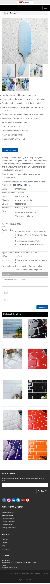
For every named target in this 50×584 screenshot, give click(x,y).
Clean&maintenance (8, 518)
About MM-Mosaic (8, 512)
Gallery (4, 543)
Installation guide (7, 515)
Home (6, 13)
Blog (3, 546)
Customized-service (8, 522)
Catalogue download (8, 528)
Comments (42, 307)
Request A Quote (10, 150)
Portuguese (25, 2)
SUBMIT (42, 491)
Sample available (7, 525)
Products (13, 13)
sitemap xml (6, 549)
